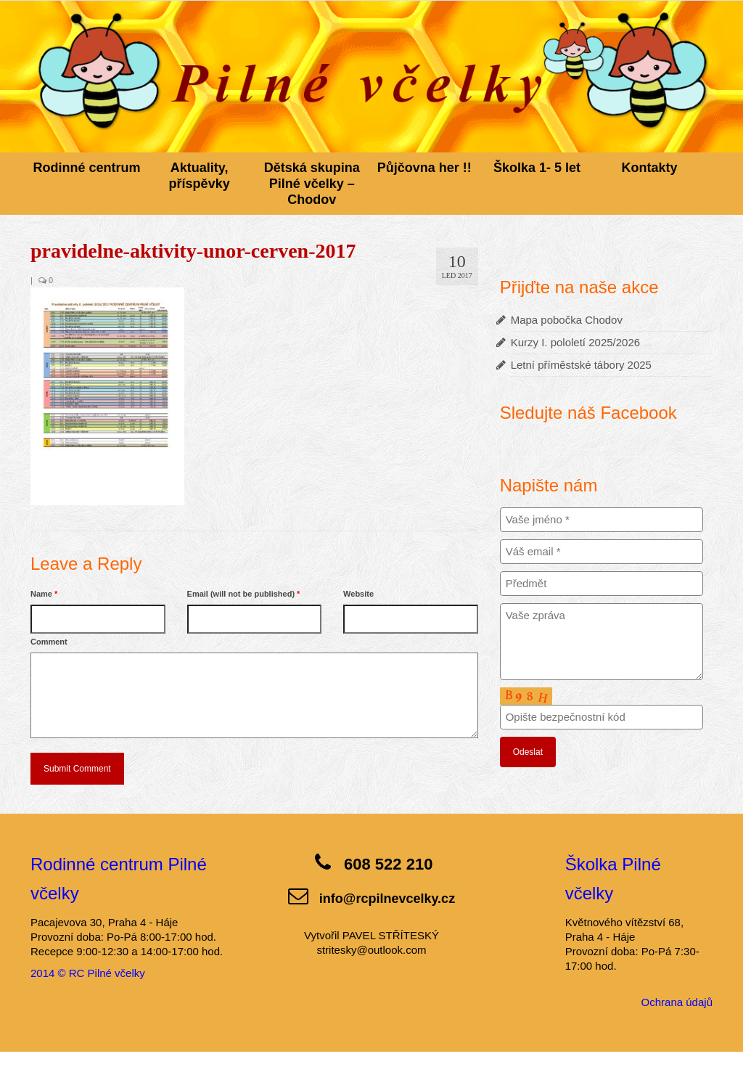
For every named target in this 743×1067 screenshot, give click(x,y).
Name (43, 593)
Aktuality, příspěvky (199, 175)
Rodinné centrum (87, 167)
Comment (48, 641)
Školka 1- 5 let (536, 167)
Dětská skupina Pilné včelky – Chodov (312, 183)
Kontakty (650, 167)
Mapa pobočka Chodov (567, 320)
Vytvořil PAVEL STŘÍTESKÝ (371, 935)
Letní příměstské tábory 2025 (581, 365)
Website (358, 593)
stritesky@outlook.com (371, 950)
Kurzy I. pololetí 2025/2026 (575, 342)
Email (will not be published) (243, 593)
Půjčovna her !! (424, 167)
